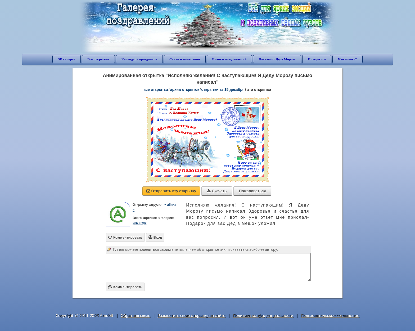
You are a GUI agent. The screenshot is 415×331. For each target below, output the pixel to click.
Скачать (217, 191)
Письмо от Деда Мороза (277, 59)
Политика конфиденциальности (263, 315)
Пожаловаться (252, 191)
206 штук (139, 223)
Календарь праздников (139, 59)
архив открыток (184, 89)
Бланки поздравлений (229, 59)
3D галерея (66, 59)
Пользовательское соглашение (330, 315)
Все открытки (98, 59)
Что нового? (347, 59)
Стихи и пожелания (184, 59)
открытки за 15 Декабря (223, 89)
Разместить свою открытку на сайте (191, 315)
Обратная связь (135, 315)
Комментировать (125, 287)
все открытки (155, 89)
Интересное (317, 59)
